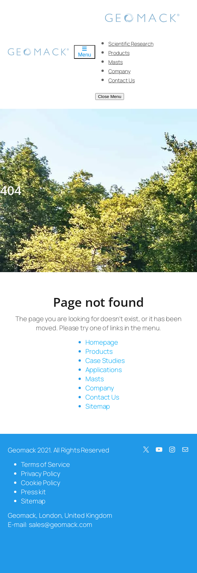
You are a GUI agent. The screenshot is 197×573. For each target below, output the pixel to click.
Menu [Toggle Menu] (84, 51)
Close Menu (109, 96)
